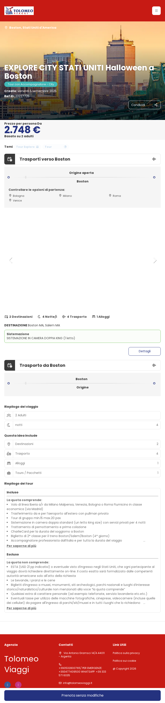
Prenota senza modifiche (82, 695)
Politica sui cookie (124, 661)
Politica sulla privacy (126, 653)
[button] (10, 260)
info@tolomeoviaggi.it (77, 683)
